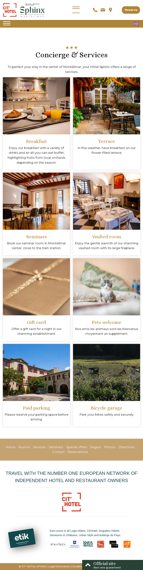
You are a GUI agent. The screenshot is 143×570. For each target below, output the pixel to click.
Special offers (76, 447)
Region (95, 447)
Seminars (56, 447)
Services (39, 447)
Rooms (24, 447)
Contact (58, 452)
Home (10, 447)
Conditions (79, 566)
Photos (110, 447)
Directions (126, 447)
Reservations (78, 452)
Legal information (59, 566)
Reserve (131, 10)
